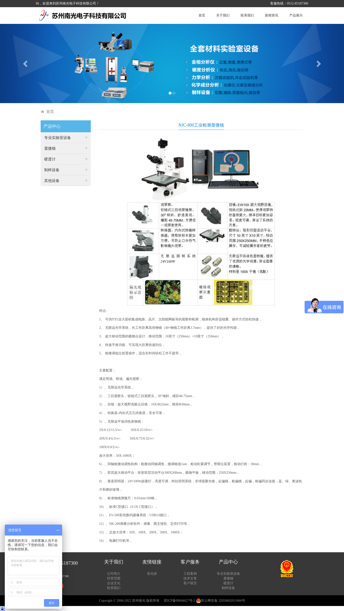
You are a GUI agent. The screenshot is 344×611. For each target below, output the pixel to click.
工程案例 (190, 573)
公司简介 (113, 573)
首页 (202, 15)
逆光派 (152, 573)
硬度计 (50, 159)
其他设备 (51, 181)
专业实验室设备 (57, 138)
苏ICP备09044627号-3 (179, 600)
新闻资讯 (271, 15)
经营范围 (113, 578)
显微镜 (50, 148)
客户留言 (190, 583)
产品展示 (296, 15)
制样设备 (51, 170)
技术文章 (190, 578)
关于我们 (223, 15)
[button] (26, 63)
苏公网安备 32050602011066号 (220, 600)
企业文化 (113, 583)
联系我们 (247, 15)
